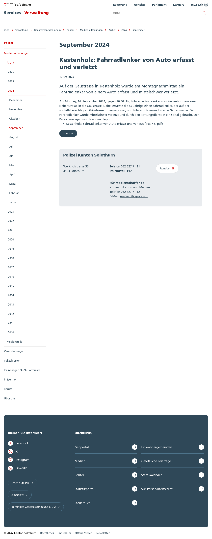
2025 (11, 81)
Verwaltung (21, 30)
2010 (11, 332)
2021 (11, 230)
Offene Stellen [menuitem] (83, 533)
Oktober (14, 118)
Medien (80, 461)
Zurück (68, 133)
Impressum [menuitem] (64, 533)
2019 (11, 248)
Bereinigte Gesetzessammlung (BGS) (35, 507)
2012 (11, 313)
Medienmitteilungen (91, 30)
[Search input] (160, 13)
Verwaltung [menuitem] (36, 12)
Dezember (15, 100)
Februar (14, 193)
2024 (124, 30)
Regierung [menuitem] (120, 4)
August (13, 137)
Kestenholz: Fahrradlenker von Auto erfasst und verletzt (105, 124)
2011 (11, 323)
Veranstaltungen (14, 351)
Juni (11, 155)
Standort (167, 168)
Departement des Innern (47, 30)
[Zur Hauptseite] (17, 4)
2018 (11, 258)
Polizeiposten (12, 360)
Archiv (112, 30)
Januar (13, 202)
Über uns (9, 398)
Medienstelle (14, 341)
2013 (11, 304)
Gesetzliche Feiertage (156, 461)
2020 (11, 239)
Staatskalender (151, 475)
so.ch (6, 30)
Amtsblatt (19, 495)
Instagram (18, 459)
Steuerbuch (82, 503)
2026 (11, 72)
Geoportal (82, 447)
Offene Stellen (22, 483)
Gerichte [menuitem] (140, 4)
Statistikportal (84, 489)
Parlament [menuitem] (159, 4)
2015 (11, 286)
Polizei (70, 30)
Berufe (8, 389)
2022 (11, 221)
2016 (11, 276)
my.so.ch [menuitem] (199, 5)
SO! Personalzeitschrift (157, 489)
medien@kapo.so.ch (134, 196)
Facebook (18, 443)
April (12, 174)
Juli (11, 146)
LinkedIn (17, 468)
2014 (11, 295)
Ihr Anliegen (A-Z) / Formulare (22, 370)
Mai (11, 165)
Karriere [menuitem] (178, 4)
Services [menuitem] (12, 12)
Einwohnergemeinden (156, 447)
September (138, 30)
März (12, 183)
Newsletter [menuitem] (103, 533)
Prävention (10, 379)
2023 (11, 211)
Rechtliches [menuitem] (47, 533)
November (15, 109)
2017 (11, 267)
